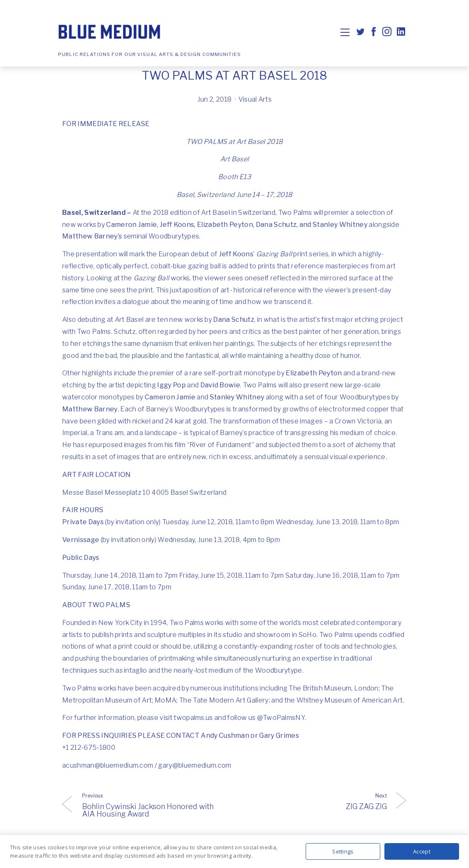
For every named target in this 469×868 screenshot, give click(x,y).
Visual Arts (255, 99)
